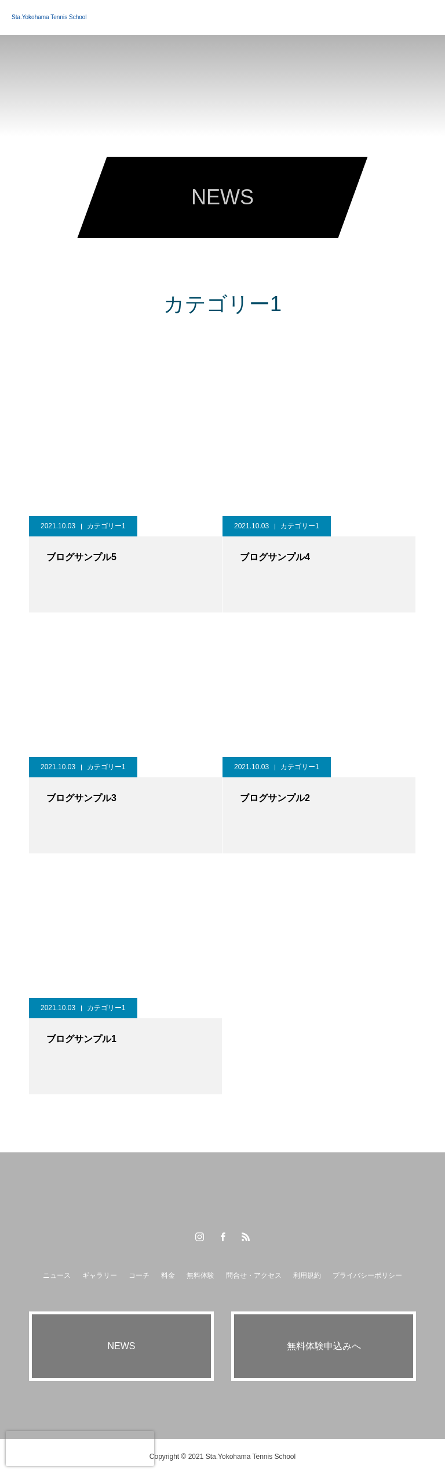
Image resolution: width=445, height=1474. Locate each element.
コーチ (139, 1275)
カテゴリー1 (106, 526)
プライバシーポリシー (367, 1275)
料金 (168, 1275)
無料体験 (200, 1275)
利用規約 (307, 1275)
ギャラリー (99, 1275)
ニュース (57, 1275)
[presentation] (80, 1448)
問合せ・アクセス (254, 1275)
